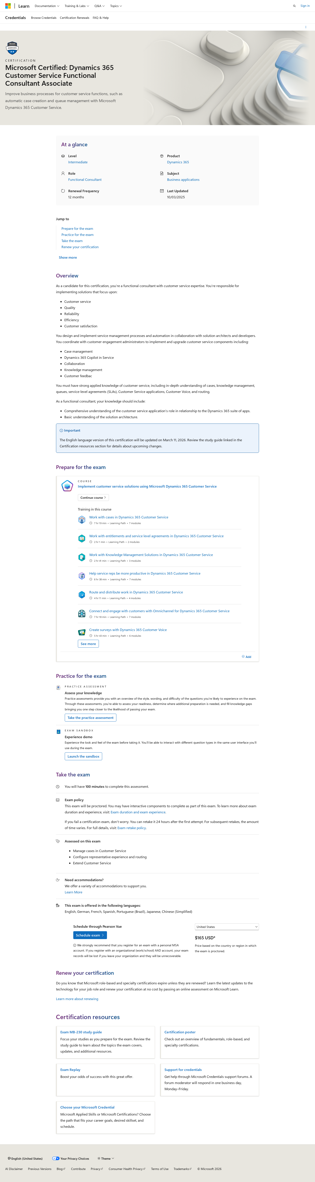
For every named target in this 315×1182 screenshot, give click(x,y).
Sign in (305, 5)
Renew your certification (80, 246)
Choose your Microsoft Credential (87, 1107)
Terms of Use (159, 1169)
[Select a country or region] (227, 926)
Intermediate (78, 162)
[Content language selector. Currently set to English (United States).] (25, 1158)
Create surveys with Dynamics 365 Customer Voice (128, 629)
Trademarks (181, 1169)
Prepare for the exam (77, 228)
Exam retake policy (131, 827)
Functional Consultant (85, 179)
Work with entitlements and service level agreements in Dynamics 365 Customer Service (156, 535)
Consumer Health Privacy (126, 1169)
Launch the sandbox (83, 756)
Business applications (183, 179)
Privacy (95, 1169)
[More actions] (306, 27)
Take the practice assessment (91, 717)
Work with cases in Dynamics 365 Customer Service (128, 517)
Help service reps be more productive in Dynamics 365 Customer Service (144, 573)
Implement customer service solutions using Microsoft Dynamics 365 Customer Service (147, 486)
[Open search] (294, 6)
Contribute (78, 1169)
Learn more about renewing (77, 998)
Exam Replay (70, 1069)
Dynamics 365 (178, 162)
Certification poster (180, 1032)
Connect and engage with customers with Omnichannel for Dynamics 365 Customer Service (159, 610)
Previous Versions (39, 1169)
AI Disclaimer (14, 1169)
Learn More (73, 892)
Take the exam (72, 240)
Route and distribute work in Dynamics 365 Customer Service (136, 592)
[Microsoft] (8, 6)
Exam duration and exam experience (138, 812)
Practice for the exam (77, 234)
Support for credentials (183, 1069)
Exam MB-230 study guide (81, 1032)
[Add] (246, 656)
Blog (60, 1169)
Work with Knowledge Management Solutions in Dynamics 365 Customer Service (151, 554)
